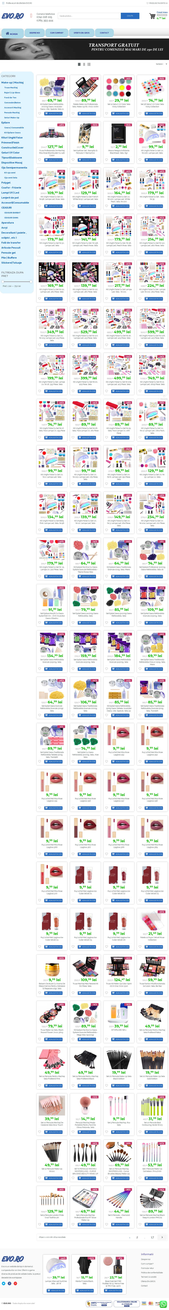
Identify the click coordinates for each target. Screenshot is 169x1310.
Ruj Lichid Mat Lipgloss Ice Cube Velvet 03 (152, 892)
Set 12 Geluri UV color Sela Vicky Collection (119, 105)
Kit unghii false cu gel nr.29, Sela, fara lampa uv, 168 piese (119, 430)
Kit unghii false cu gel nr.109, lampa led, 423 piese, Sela (119, 383)
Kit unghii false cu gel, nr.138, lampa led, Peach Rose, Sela (85, 244)
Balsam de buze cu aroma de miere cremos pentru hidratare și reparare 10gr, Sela (52, 986)
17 (152, 1237)
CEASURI (6, 207)
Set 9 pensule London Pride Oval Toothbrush (52, 1216)
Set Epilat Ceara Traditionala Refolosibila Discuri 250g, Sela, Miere (152, 662)
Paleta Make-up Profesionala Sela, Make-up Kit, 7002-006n (85, 105)
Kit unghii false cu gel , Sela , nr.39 (152, 198)
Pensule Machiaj (12, 113)
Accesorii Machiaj (12, 108)
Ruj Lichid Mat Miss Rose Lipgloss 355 (52, 799)
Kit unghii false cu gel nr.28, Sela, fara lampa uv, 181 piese (85, 429)
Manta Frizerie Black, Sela (113, 1282)
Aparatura (7, 222)
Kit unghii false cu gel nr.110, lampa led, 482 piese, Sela (152, 244)
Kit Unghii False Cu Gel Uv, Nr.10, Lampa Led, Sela (85, 522)
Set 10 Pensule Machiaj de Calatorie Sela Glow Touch (52, 1124)
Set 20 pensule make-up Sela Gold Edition (152, 1077)
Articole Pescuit (10, 247)
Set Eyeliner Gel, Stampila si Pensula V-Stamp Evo (85, 151)
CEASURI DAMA (11, 218)
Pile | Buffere (9, 257)
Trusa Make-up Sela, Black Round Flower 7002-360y (52, 1031)
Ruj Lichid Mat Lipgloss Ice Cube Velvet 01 (85, 892)
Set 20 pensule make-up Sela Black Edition (118, 1077)
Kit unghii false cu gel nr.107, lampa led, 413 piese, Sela (85, 337)
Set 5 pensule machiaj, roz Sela (119, 1124)
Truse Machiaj (11, 88)
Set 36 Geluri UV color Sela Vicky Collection (152, 105)
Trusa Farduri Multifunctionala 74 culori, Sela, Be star (152, 985)
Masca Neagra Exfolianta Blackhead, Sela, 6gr (118, 151)
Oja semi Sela (10, 178)
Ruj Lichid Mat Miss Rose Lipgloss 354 (152, 753)
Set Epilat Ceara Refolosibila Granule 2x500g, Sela (152, 614)
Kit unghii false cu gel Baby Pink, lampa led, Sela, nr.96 (52, 522)
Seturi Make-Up (11, 118)
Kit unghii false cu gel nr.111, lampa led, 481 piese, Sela (51, 290)
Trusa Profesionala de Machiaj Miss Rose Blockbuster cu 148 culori (52, 152)
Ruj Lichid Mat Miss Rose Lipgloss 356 (85, 799)
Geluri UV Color (10, 152)
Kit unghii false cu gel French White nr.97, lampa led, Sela (85, 198)
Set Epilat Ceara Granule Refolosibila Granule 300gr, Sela (52, 708)
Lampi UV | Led (10, 192)
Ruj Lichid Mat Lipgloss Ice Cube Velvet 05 (85, 938)
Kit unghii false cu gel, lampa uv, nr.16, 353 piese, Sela (52, 383)
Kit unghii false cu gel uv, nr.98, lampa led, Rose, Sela (51, 198)
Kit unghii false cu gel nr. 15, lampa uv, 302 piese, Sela (52, 568)
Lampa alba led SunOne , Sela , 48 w (84, 1282)
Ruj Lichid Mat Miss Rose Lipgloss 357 (119, 799)
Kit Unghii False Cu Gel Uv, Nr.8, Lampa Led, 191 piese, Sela (118, 476)
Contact (105, 33)
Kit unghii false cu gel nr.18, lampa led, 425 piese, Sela (119, 337)
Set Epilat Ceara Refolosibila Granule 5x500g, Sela (119, 661)
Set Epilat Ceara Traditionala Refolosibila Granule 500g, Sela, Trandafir (152, 708)
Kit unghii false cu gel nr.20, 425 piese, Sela (85, 383)
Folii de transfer (11, 242)
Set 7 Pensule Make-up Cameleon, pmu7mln (152, 1170)
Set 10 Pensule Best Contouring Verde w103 (152, 1124)
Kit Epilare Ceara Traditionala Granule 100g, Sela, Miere (119, 568)
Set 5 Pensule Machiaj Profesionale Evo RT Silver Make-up (85, 1217)
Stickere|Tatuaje (11, 262)
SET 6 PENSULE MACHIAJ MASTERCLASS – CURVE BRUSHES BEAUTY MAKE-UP (85, 1171)
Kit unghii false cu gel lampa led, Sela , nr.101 (119, 290)
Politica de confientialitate (152, 1273)
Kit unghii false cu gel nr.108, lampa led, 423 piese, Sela (152, 337)
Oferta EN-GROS (82, 33)
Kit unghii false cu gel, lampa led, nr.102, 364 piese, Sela (152, 290)
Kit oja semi (9, 173)
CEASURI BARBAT (12, 213)
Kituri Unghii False (12, 137)
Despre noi (35, 33)
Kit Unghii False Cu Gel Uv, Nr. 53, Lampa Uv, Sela (152, 475)
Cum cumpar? (56, 33)
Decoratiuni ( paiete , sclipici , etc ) (13, 235)
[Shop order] (160, 64)
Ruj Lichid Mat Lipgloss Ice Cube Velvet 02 (119, 892)
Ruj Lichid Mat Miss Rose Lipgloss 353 (119, 753)
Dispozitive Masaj (11, 162)
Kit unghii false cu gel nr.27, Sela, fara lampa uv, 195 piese (52, 429)
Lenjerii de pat (10, 197)
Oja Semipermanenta (14, 167)
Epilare (5, 122)
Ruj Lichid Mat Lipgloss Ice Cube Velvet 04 (52, 938)
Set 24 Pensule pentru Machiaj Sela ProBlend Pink (52, 1077)
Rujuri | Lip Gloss (12, 93)
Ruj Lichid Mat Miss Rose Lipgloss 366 (52, 846)
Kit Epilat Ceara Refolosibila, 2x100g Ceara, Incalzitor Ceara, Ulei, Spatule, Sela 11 (52, 106)
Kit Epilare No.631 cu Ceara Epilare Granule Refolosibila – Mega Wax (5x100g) (85, 1032)
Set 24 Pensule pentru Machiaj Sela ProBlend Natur (152, 1031)
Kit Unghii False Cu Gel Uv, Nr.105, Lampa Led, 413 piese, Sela (51, 338)
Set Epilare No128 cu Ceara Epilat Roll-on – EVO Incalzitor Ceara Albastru (52, 615)
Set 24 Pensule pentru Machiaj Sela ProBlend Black (85, 1077)
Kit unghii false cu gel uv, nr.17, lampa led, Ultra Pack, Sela (152, 430)
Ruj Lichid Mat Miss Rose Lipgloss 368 (119, 846)
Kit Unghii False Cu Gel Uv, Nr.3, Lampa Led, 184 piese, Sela (119, 523)
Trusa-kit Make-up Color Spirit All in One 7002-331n (119, 985)
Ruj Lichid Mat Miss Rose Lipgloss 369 (152, 846)
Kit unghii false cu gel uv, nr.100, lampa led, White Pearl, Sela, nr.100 (119, 199)
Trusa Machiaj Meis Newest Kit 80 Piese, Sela (85, 985)
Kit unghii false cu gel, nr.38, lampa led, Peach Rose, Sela (118, 244)
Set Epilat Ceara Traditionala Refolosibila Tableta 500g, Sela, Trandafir (52, 754)
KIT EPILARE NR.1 (118, 1030)
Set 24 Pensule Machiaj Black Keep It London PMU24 (152, 1216)
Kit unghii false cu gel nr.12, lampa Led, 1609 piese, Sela (152, 383)
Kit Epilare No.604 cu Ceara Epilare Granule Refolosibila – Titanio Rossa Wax (85, 569)
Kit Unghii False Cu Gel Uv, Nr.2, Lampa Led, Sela (52, 475)
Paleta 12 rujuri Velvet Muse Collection (152, 938)
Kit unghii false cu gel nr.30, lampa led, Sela (52, 244)
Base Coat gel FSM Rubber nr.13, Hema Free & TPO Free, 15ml (56, 1283)
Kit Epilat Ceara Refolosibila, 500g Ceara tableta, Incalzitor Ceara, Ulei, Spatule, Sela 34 (119, 708)
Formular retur (147, 1268)
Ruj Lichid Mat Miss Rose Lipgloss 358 (152, 799)
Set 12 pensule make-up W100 (52, 1170)
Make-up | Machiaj (12, 82)
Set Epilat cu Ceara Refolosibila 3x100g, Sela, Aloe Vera (85, 754)
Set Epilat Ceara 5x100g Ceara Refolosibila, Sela (119, 614)
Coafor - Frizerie (11, 187)
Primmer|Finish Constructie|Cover (12, 145)
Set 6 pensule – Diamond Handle (119, 1216)
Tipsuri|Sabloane (11, 157)
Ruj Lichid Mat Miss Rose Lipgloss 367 (85, 846)
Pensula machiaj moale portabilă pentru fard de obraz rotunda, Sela (85, 1125)
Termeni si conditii (148, 1277)
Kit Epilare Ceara (12, 133)
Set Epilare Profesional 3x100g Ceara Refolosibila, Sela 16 (152, 568)
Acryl (4, 227)
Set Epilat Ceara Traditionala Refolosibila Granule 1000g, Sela (85, 708)
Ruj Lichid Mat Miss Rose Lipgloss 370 (52, 892)
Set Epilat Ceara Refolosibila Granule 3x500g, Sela (52, 661)
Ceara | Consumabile (14, 128)
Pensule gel (8, 252)
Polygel (5, 182)
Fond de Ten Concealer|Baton (12, 100)
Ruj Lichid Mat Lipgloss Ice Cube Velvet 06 (119, 938)
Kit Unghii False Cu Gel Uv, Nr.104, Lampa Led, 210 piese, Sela (152, 523)
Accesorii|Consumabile (15, 202)
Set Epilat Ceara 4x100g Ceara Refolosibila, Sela (85, 614)
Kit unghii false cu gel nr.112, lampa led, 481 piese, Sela (85, 290)
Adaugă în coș (55, 114)
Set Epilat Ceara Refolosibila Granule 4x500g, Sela (85, 661)
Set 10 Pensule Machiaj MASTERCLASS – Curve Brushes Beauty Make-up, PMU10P (119, 1172)
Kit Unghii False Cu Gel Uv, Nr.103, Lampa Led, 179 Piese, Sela (85, 476)
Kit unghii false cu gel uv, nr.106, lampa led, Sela (152, 151)
